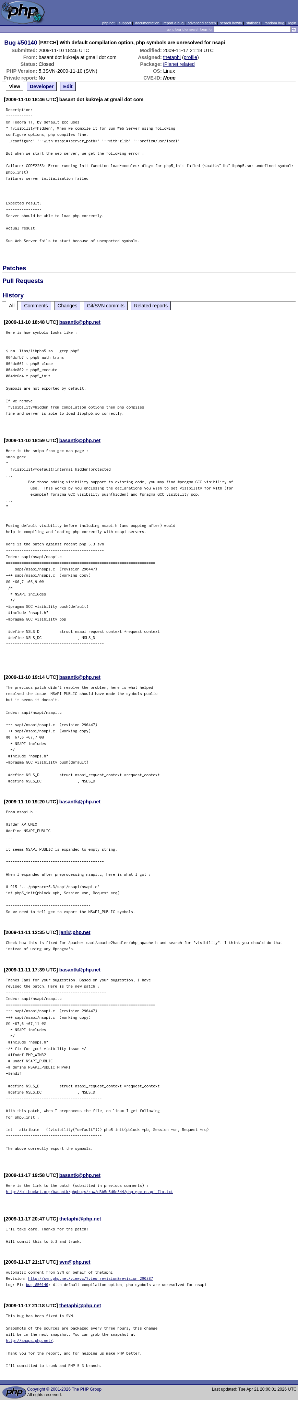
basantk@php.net (79, 322)
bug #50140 (37, 1284)
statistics (253, 23)
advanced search (202, 23)
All (11, 305)
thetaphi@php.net (80, 1219)
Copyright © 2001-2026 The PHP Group (64, 1389)
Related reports (151, 305)
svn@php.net (75, 1262)
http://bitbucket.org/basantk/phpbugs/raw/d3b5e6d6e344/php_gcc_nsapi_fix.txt (89, 1191)
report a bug (173, 23)
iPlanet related (179, 64)
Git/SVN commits (105, 305)
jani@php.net (75, 932)
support (125, 23)
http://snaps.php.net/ (29, 1340)
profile (190, 57)
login (292, 23)
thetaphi (172, 57)
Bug (10, 42)
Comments (36, 305)
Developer (42, 86)
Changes (68, 305)
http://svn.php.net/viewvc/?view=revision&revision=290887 (90, 1278)
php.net (108, 23)
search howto (231, 23)
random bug (274, 23)
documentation (147, 23)
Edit (67, 86)
